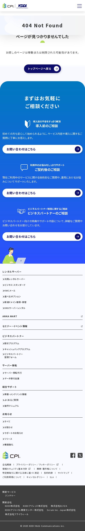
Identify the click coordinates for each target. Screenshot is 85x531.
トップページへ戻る (39, 68)
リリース (8, 438)
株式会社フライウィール (17, 514)
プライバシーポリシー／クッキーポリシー (35, 464)
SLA (52, 477)
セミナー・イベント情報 (14, 326)
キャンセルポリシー (35, 477)
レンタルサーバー (12, 271)
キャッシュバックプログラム (17, 349)
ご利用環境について (12, 477)
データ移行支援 (11, 378)
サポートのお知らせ (13, 433)
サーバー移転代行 (13, 372)
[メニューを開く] (79, 6)
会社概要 (6, 464)
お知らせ (7, 414)
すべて (7, 421)
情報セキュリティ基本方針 (14, 468)
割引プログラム (11, 343)
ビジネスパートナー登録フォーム (13, 356)
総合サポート (9, 386)
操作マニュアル (11, 405)
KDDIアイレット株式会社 (35, 505)
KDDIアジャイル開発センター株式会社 (24, 509)
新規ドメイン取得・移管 (15, 302)
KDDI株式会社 (12, 505)
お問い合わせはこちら (43, 149)
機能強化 (8, 444)
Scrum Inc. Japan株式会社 (61, 509)
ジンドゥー (10, 495)
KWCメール (10, 290)
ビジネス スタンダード (14, 284)
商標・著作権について (47, 468)
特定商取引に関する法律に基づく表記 (20, 472)
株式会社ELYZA (59, 505)
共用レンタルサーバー (14, 279)
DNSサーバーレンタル (14, 308)
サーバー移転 (9, 365)
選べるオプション (12, 296)
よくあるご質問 (11, 400)
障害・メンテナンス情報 (15, 394)
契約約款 (48, 472)
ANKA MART (9, 316)
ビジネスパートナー (13, 336)
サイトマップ (63, 472)
